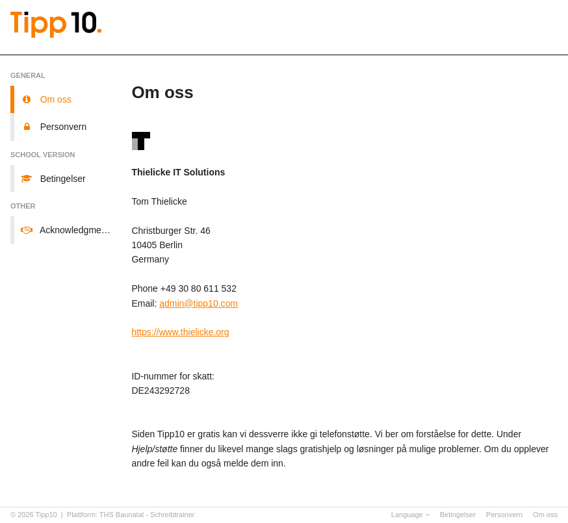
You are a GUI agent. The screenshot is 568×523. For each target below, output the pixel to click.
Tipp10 (46, 514)
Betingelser (458, 514)
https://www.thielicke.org (180, 332)
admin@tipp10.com (198, 303)
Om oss (545, 514)
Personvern (504, 514)
